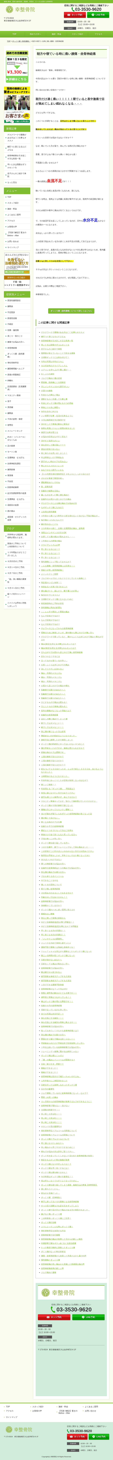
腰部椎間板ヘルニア (15, 369)
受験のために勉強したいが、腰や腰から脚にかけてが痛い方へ (67, 633)
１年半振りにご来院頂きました (54, 1081)
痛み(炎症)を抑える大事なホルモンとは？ (58, 644)
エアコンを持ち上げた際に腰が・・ (56, 370)
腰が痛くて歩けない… (50, 818)
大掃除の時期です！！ (50, 1110)
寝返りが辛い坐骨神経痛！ (52, 570)
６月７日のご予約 (14, 573)
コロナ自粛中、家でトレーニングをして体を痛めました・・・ (67, 847)
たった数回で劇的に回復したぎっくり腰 (58, 1248)
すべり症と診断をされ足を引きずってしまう (60, 1206)
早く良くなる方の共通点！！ (53, 931)
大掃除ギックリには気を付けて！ (55, 357)
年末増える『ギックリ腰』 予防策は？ (58, 789)
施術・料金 (56, 34)
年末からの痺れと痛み (50, 395)
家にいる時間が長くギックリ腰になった (58, 956)
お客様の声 (12, 227)
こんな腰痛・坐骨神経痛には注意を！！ (58, 566)
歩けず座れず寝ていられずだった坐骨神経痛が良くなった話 (66, 814)
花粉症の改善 (13, 505)
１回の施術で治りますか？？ (53, 765)
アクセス (98, 34)
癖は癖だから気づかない (51, 972)
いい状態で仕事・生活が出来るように (57, 416)
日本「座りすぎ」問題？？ (52, 1064)
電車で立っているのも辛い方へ (54, 1010)
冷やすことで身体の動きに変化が (55, 424)
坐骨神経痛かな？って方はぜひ (54, 989)
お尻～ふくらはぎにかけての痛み (55, 665)
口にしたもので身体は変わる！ (54, 706)
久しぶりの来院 (47, 374)
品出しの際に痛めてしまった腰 (54, 719)
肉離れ (10, 380)
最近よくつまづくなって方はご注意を (57, 830)
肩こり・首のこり (14, 336)
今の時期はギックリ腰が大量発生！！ (57, 1177)
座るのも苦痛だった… (50, 1193)
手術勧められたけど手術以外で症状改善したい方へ (62, 1043)
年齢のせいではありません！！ (54, 897)
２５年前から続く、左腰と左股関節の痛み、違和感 (62, 528)
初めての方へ (35, 34)
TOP (14, 34)
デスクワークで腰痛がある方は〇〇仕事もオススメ (62, 332)
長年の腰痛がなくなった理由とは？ (56, 711)
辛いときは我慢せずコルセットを (55, 345)
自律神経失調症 (14, 464)
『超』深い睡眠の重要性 (16, 580)
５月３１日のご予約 (15, 588)
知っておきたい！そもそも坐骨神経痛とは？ (60, 1031)
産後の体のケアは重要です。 (53, 752)
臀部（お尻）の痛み (49, 1097)
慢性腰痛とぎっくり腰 (50, 1260)
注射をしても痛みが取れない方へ (55, 964)
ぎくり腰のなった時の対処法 (53, 1252)
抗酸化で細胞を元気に (50, 491)
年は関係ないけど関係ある (52, 457)
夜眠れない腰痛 (47, 914)
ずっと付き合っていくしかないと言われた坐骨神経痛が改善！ (67, 1156)
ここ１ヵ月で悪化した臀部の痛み (55, 612)
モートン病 (12, 452)
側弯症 (10, 425)
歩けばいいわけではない (51, 860)
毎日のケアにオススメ (50, 595)
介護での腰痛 (46, 391)
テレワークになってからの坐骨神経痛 (57, 628)
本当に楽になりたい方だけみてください (58, 793)
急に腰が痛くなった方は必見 (53, 732)
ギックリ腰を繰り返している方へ (55, 843)
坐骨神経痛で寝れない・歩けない (55, 1106)
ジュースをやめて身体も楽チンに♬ (56, 943)
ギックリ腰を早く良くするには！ (55, 1168)
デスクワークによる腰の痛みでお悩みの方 (59, 503)
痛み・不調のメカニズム (51, 673)
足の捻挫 (11, 446)
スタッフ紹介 (77, 34)
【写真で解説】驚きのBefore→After (16, 234)
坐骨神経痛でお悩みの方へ (52, 901)
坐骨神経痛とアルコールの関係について (58, 1135)
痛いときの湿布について (51, 885)
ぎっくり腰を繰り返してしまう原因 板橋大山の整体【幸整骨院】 (69, 1185)
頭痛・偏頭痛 (13, 330)
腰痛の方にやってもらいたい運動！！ (57, 810)
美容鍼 (10, 407)
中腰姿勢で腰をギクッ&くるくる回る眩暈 (58, 1243)
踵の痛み (11, 511)
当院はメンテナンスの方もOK (53, 533)
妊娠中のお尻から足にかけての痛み (56, 499)
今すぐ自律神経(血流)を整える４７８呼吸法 (59, 926)
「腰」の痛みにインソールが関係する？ (58, 1060)
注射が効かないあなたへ (51, 960)
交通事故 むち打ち (15, 458)
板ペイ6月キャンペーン (16, 595)
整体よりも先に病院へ (50, 407)
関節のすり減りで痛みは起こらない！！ (58, 1039)
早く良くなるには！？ (50, 549)
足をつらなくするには (50, 656)
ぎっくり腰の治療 (48, 1222)
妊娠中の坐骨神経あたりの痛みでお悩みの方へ (61, 868)
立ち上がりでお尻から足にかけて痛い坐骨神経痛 (62, 652)
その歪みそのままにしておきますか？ (57, 893)
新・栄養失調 (46, 487)
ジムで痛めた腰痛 (48, 1272)
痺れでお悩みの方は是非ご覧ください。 (58, 1152)
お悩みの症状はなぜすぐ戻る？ (54, 437)
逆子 (9, 401)
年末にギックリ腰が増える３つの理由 (57, 403)
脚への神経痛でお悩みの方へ (53, 864)
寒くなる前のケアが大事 (51, 822)
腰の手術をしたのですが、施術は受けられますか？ (62, 748)
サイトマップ (13, 247)
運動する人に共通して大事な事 (54, 399)
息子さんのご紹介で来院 (51, 349)
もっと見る (12, 182)
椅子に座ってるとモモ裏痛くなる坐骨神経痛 (60, 1202)
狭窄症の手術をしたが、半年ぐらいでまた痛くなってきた (65, 855)
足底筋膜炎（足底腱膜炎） (16, 388)
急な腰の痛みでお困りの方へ (53, 872)
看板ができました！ (49, 1068)
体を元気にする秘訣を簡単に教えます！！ (59, 1022)
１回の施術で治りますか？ (52, 757)
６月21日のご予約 (15, 561)
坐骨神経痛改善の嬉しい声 (52, 1268)
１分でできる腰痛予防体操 (52, 985)
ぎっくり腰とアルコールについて (55, 1139)
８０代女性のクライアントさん (54, 366)
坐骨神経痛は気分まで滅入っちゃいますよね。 (61, 1076)
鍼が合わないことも (49, 524)
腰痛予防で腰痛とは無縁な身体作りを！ (58, 947)
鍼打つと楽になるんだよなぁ (53, 337)
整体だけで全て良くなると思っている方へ (59, 835)
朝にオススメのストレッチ (52, 466)
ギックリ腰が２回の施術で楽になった (57, 805)
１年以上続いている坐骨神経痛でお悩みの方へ (61, 1047)
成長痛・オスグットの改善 (16, 518)
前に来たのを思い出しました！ (54, 453)
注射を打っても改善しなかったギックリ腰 (59, 1085)
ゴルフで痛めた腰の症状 (51, 378)
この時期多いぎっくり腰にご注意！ (56, 1218)
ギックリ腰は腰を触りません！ (54, 1172)
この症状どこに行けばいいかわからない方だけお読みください (67, 851)
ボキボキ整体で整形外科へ (52, 478)
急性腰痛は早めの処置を (51, 608)
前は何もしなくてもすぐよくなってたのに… (60, 1181)
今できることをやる (49, 880)
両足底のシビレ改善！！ (51, 583)
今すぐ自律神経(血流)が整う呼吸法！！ (57, 922)
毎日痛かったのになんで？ (52, 520)
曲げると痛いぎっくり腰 (51, 1214)
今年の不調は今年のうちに (52, 362)
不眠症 (10, 324)
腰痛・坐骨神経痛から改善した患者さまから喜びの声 (63, 1256)
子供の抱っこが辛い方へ (51, 839)
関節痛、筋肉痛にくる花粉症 (53, 382)
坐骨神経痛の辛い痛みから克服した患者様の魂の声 (62, 1264)
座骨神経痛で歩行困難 (50, 1235)
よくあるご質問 (14, 215)
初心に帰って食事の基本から (53, 918)
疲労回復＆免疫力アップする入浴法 (56, 976)
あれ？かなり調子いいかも (52, 470)
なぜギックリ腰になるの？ (52, 507)
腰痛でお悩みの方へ (15, 342)
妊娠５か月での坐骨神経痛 (52, 826)
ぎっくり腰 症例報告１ (51, 1197)
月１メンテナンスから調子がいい (55, 387)
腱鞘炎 (10, 306)
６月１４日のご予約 (15, 567)
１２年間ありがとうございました (16, 553)
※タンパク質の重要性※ (51, 1126)
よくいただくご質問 (49, 574)
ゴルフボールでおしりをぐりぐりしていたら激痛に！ (63, 578)
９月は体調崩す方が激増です (53, 420)
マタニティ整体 (14, 395)
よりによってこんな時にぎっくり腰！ (57, 1227)
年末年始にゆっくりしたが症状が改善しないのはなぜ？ (64, 780)
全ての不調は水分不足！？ (52, 1014)
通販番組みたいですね (50, 482)
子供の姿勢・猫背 (14, 419)
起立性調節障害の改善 (16, 493)
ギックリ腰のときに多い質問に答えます (58, 910)
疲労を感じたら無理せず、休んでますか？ (59, 797)
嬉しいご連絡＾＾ (48, 785)
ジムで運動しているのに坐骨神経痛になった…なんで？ (64, 1093)
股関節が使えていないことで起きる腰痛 (58, 353)
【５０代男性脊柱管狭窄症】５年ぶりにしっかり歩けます (65, 474)
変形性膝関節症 (14, 300)
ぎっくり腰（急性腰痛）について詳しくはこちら (71, 311)
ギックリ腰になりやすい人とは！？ (56, 1164)
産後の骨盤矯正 (14, 375)
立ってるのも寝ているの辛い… (54, 661)
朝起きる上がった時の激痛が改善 (55, 1160)
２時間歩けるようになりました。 (55, 776)
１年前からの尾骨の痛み (51, 541)
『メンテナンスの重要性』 (52, 939)
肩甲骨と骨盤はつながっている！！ (56, 997)
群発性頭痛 (12, 318)
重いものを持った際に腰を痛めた (55, 495)
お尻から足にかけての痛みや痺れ (55, 686)
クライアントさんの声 (50, 545)
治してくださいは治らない (52, 669)
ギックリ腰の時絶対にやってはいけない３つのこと (62, 744)
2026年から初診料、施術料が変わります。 (17, 536)
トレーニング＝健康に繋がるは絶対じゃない (60, 1051)
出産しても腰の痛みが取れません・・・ (58, 537)
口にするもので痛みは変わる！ (54, 702)
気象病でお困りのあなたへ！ (53, 690)
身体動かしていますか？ (51, 906)
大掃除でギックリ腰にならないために (57, 599)
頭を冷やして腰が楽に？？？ (53, 445)
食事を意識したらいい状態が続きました (58, 428)
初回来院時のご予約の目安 (52, 603)
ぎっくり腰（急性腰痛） (21, 41)
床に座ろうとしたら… (50, 1189)
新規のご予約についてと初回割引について (16, 545)
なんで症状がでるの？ (50, 616)
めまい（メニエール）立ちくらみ (16, 438)
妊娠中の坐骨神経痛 (49, 715)
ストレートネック (14, 431)
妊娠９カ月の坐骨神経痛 (51, 1006)
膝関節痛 (11, 470)
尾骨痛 (10, 475)
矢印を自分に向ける (49, 412)
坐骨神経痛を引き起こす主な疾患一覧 (57, 341)
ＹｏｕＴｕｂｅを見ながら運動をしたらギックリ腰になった (66, 951)
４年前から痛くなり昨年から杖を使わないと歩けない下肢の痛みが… (70, 516)
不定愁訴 (11, 312)
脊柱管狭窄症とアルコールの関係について (59, 1131)
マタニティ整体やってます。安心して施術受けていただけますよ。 (69, 801)
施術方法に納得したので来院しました (57, 740)
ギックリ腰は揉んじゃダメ (52, 1056)
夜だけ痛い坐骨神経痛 (50, 889)
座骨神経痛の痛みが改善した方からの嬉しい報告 (62, 1239)
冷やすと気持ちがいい (50, 441)
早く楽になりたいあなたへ (52, 1143)
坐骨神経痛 (12, 348)
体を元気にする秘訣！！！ (52, 1018)
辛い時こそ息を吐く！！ (51, 1114)
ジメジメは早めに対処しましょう (16, 604)
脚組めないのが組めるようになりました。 (59, 736)
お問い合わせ (13, 241)
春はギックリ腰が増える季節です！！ (57, 1001)
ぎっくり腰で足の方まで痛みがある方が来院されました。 (65, 1210)
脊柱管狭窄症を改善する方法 (53, 1231)
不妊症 (10, 481)
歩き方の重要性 (47, 1089)
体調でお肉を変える (49, 432)
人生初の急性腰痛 (48, 512)
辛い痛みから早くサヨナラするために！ (58, 1147)
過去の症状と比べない (50, 449)
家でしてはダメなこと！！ (52, 723)
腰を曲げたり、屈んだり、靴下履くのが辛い (60, 591)
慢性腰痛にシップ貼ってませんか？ (56, 562)
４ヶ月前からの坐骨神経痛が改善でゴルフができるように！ (66, 1102)
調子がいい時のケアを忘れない (54, 462)
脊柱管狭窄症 (13, 363)
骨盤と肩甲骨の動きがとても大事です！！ (59, 993)
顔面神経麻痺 (13, 487)
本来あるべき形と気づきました (54, 587)
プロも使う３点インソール (52, 876)
